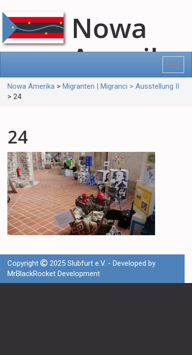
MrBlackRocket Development (53, 273)
